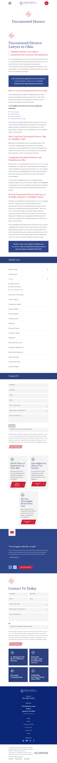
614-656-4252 (28, 699)
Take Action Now (29, 522)
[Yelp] (30, 742)
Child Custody (14, 112)
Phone (11, 395)
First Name (12, 385)
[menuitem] (27, 269)
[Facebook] (27, 742)
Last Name (12, 390)
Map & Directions (28, 715)
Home (28, 722)
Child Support (14, 114)
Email (10, 400)
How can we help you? (15, 415)
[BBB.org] (34, 742)
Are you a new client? (14, 405)
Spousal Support (15, 116)
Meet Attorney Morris (18, 485)
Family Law (28, 728)
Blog (28, 734)
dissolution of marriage (40, 164)
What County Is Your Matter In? (17, 410)
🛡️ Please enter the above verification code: (20, 429)
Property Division (15, 118)
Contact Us (28, 731)
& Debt (23, 118)
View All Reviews (25, 568)
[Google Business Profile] (23, 742)
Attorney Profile (28, 725)
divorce (46, 61)
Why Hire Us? (39, 484)
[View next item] (15, 568)
